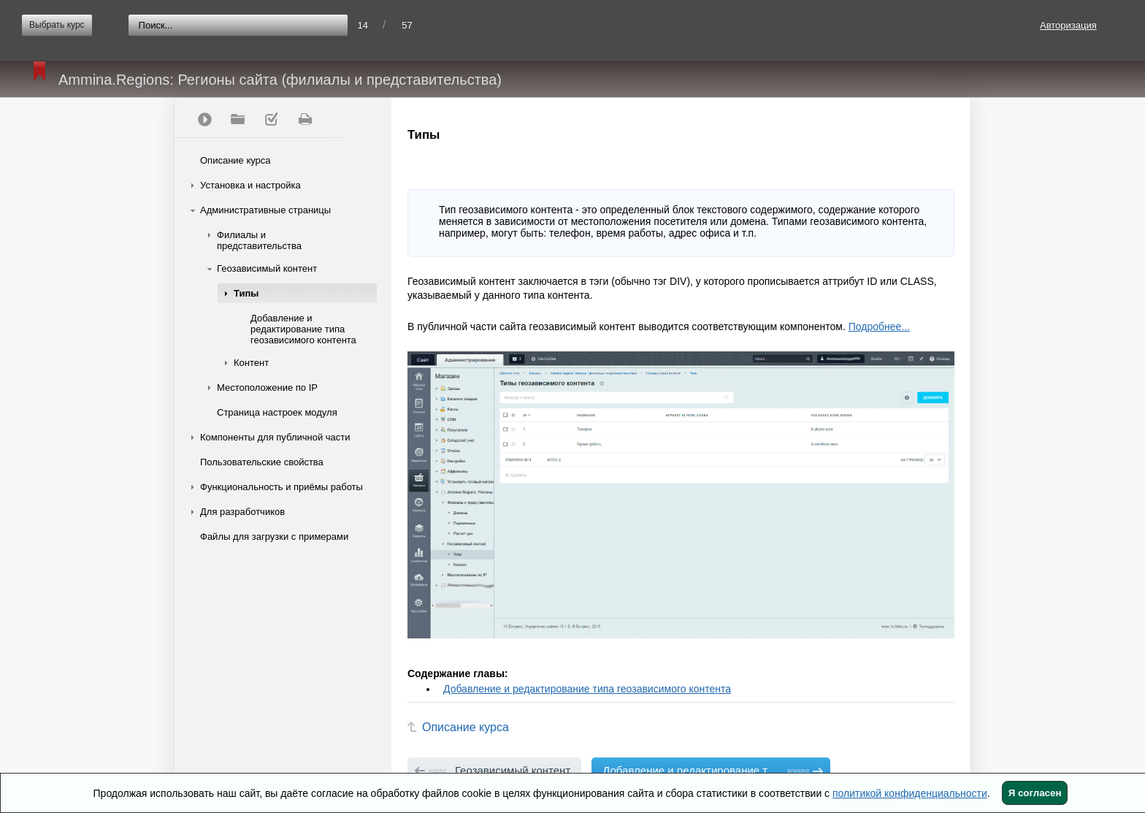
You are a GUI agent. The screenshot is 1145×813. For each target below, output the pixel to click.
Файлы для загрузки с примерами (274, 536)
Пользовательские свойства (261, 462)
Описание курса (235, 160)
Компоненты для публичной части (275, 437)
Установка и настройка (250, 185)
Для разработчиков (242, 511)
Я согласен (1035, 792)
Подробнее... (879, 326)
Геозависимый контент (267, 268)
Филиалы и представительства (259, 240)
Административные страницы (265, 210)
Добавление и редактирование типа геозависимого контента (303, 329)
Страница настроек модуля (277, 412)
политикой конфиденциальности (909, 793)
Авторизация (1068, 25)
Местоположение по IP (267, 387)
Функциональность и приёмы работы (281, 486)
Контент (251, 362)
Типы (246, 293)
